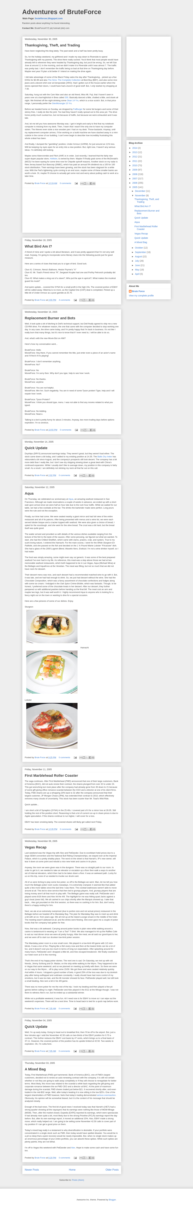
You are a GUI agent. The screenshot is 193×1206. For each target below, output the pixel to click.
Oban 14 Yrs (72, 100)
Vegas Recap (36, 847)
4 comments (64, 300)
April (137, 274)
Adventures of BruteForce (61, 11)
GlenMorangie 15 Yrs (62, 103)
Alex (73, 1147)
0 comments (65, 183)
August (139, 256)
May (137, 269)
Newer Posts (32, 1169)
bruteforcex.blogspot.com (49, 18)
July (137, 261)
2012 (135, 156)
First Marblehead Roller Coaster (51, 776)
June (137, 265)
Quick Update (36, 448)
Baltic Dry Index (105, 456)
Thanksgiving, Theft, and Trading (52, 45)
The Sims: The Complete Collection (64, 80)
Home (72, 1169)
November (140, 195)
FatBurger (77, 109)
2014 (135, 148)
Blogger (112, 1199)
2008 (135, 174)
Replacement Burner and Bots (50, 318)
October (139, 247)
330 (66, 97)
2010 (135, 165)
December (140, 191)
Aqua (29, 493)
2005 (135, 187)
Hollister (53, 158)
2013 (135, 152)
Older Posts (112, 1169)
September (141, 252)
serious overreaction (106, 1095)
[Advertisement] (72, 210)
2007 (135, 178)
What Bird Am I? (38, 246)
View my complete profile (141, 295)
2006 (135, 183)
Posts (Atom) (78, 1180)
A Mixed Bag (35, 1069)
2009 (135, 169)
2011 (135, 161)
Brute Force (40, 183)
